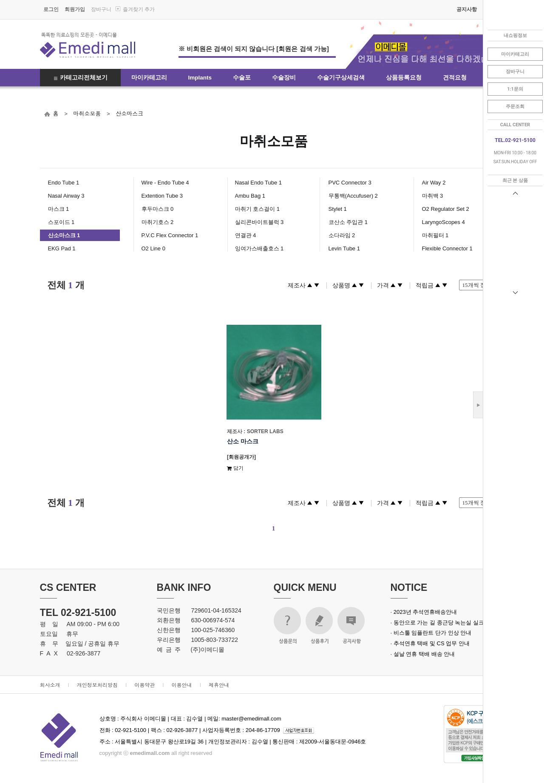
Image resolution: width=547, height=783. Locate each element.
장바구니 (101, 9)
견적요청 (455, 77)
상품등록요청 (404, 77)
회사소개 (50, 684)
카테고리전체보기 (84, 77)
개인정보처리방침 (97, 684)
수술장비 (284, 77)
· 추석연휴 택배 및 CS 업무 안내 (430, 643)
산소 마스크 (242, 441)
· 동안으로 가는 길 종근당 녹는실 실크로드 (443, 622)
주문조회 (515, 106)
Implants (200, 77)
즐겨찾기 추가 (139, 9)
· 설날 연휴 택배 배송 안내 (423, 654)
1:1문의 (515, 89)
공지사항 (466, 9)
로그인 (51, 9)
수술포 (242, 77)
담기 (235, 467)
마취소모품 (87, 113)
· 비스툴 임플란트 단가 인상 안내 (431, 633)
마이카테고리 (149, 77)
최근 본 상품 (515, 180)
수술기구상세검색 (341, 77)
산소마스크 (129, 113)
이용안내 (182, 684)
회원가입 (75, 9)
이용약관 (144, 684)
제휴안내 (219, 684)
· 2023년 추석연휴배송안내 (424, 612)
